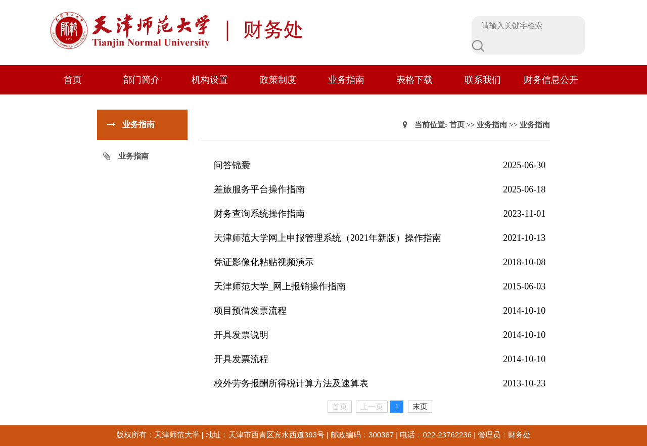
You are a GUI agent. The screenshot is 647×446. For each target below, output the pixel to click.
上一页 (371, 407)
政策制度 (278, 80)
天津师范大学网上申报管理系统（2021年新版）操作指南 (327, 238)
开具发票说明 (241, 335)
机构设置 (210, 80)
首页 (73, 80)
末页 (420, 407)
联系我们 (483, 80)
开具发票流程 (241, 359)
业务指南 (346, 80)
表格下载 (414, 80)
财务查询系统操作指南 (259, 214)
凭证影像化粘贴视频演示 (264, 262)
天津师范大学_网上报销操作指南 (280, 286)
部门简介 (141, 80)
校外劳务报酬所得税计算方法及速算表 (291, 383)
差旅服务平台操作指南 (259, 189)
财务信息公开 (551, 80)
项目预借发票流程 (250, 311)
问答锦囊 (232, 165)
